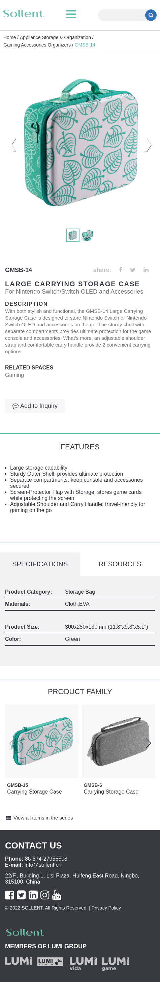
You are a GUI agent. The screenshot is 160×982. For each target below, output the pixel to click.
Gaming (14, 375)
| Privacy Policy (104, 908)
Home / (11, 37)
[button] (148, 743)
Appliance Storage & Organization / (57, 37)
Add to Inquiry (35, 406)
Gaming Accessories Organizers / (38, 45)
